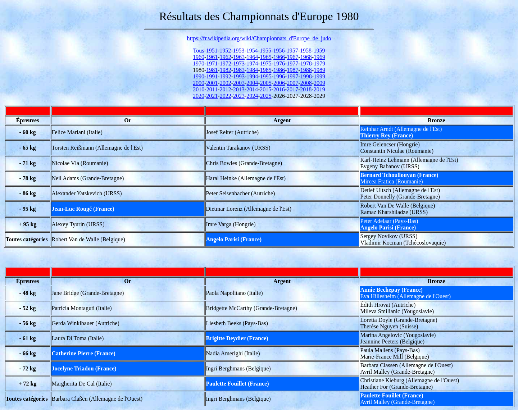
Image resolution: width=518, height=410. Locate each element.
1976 (279, 63)
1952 (225, 50)
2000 (198, 83)
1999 (319, 76)
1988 (306, 70)
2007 (292, 83)
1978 (306, 63)
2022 (225, 96)
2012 (225, 89)
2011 (212, 89)
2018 (306, 89)
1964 (252, 57)
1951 (212, 50)
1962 (225, 57)
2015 (265, 89)
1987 (292, 70)
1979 (319, 63)
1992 (225, 76)
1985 (266, 70)
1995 (266, 76)
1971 (212, 63)
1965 (266, 57)
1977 (292, 63)
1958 (306, 50)
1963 (239, 57)
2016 (279, 89)
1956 (279, 50)
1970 (198, 63)
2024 (252, 96)
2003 (239, 83)
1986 (279, 70)
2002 (225, 83)
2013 (239, 89)
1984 (252, 70)
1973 (239, 63)
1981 (212, 70)
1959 (319, 50)
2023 (239, 96)
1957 (292, 50)
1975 (266, 63)
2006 (279, 83)
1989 (319, 70)
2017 (292, 89)
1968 (306, 57)
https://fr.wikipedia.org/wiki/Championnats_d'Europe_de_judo (259, 38)
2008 (306, 83)
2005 (266, 83)
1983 (239, 70)
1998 (306, 76)
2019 (319, 89)
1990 (198, 76)
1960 (198, 57)
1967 (292, 57)
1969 (319, 57)
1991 (212, 76)
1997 (292, 76)
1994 (252, 76)
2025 (266, 96)
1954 (252, 50)
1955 (265, 50)
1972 (225, 63)
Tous (198, 50)
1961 (212, 57)
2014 (252, 89)
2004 (252, 83)
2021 (212, 96)
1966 (279, 57)
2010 (198, 89)
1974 (252, 63)
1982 (225, 70)
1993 (239, 76)
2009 (319, 83)
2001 (212, 83)
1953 (238, 50)
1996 (279, 76)
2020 (198, 96)
